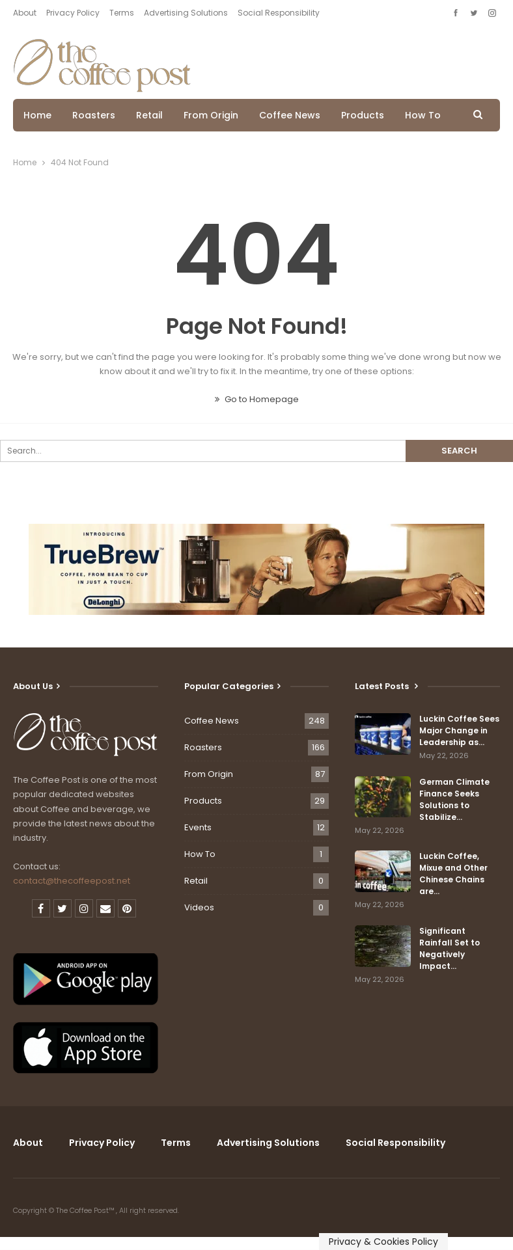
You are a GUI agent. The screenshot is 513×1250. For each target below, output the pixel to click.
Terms (121, 12)
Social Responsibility (279, 12)
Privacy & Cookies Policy (383, 1241)
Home (37, 115)
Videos (199, 907)
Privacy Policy (73, 12)
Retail (149, 115)
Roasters (93, 115)
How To (423, 115)
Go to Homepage (257, 399)
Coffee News (289, 115)
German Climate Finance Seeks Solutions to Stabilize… (454, 799)
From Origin (211, 115)
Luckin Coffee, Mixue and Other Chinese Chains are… (453, 873)
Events (198, 827)
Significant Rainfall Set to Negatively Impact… (449, 948)
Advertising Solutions (186, 12)
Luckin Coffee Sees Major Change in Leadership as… (459, 730)
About (24, 12)
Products (362, 115)
